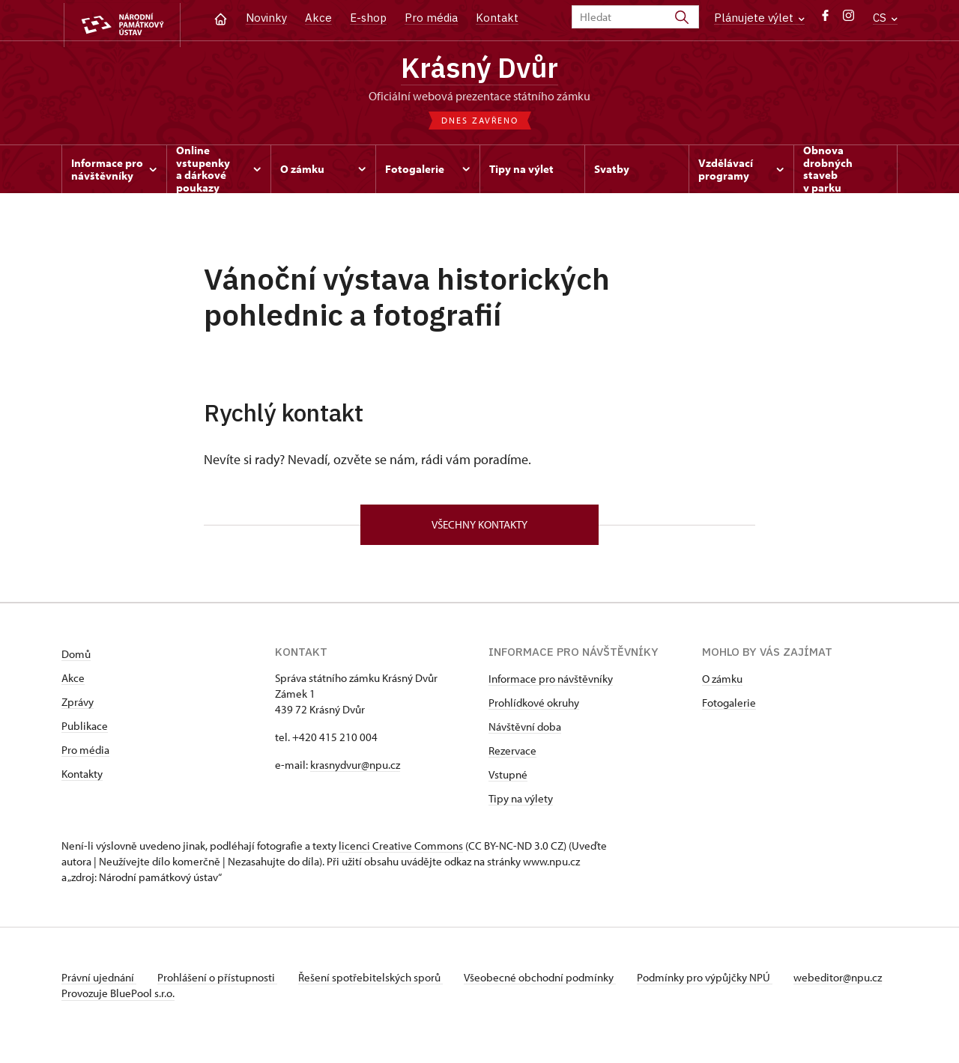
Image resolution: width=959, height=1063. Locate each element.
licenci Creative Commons (401, 850)
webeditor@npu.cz (105, 997)
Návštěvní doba (524, 731)
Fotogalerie (729, 707)
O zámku (722, 683)
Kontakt (497, 17)
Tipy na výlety (520, 803)
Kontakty (82, 778)
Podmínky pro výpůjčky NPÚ (715, 982)
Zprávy (77, 706)
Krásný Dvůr (479, 69)
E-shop (368, 17)
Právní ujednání (98, 982)
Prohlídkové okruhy (533, 707)
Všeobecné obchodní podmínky (549, 982)
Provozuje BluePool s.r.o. (118, 1013)
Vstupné (507, 779)
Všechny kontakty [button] (479, 528)
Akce (318, 17)
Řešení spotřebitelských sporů (376, 982)
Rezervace (512, 755)
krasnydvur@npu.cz (355, 769)
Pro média (431, 17)
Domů (76, 658)
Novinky (266, 17)
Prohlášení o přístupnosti (220, 982)
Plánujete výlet (759, 17)
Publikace (84, 730)
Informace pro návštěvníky (550, 683)
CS (885, 17)
